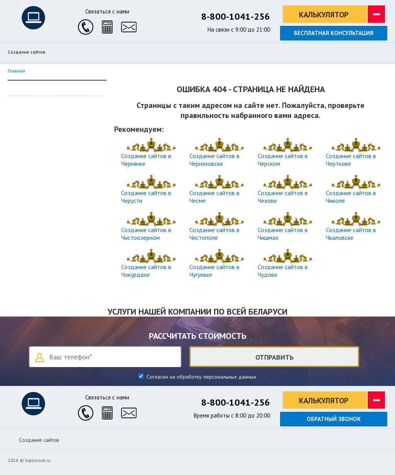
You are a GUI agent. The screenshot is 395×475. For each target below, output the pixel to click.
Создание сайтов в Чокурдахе (146, 270)
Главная (16, 71)
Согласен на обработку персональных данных (200, 376)
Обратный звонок (334, 419)
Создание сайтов (27, 52)
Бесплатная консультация (333, 33)
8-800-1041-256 (235, 16)
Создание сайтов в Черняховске (214, 159)
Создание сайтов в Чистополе (214, 233)
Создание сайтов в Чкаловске (351, 233)
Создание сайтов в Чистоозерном (146, 233)
